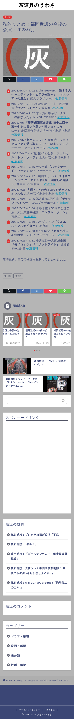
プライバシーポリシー (29, 710)
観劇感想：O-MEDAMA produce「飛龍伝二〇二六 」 (39, 585)
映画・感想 (18, 645)
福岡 (19, 276)
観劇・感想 (18, 665)
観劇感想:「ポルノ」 (24, 544)
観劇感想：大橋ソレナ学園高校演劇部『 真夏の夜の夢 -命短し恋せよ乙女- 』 (38, 571)
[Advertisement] (37, 467)
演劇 (8, 276)
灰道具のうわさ (37, 5)
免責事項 (51, 710)
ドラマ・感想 (20, 636)
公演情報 (61, 98)
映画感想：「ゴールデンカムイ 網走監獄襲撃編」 (39, 556)
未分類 (7, 17)
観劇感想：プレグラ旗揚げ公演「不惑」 (36, 534)
